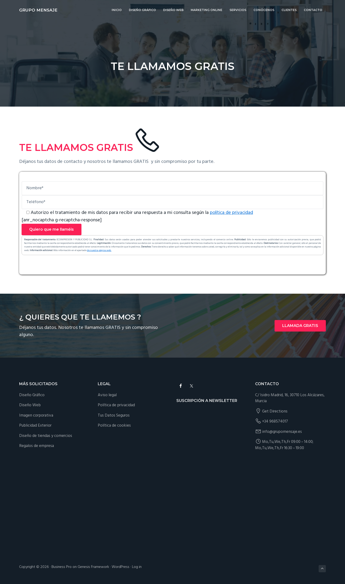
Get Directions (275, 411)
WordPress (120, 567)
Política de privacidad (116, 405)
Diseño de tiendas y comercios (45, 435)
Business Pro (62, 567)
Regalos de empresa (36, 445)
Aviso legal (107, 395)
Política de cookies (114, 425)
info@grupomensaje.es (282, 431)
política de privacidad (232, 213)
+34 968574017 (275, 421)
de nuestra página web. (99, 250)
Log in (137, 567)
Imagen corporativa (36, 415)
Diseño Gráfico (32, 395)
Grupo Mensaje (38, 10)
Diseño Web (30, 405)
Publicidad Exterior (35, 425)
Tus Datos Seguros (114, 415)
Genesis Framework (93, 567)
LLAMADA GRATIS (300, 325)
